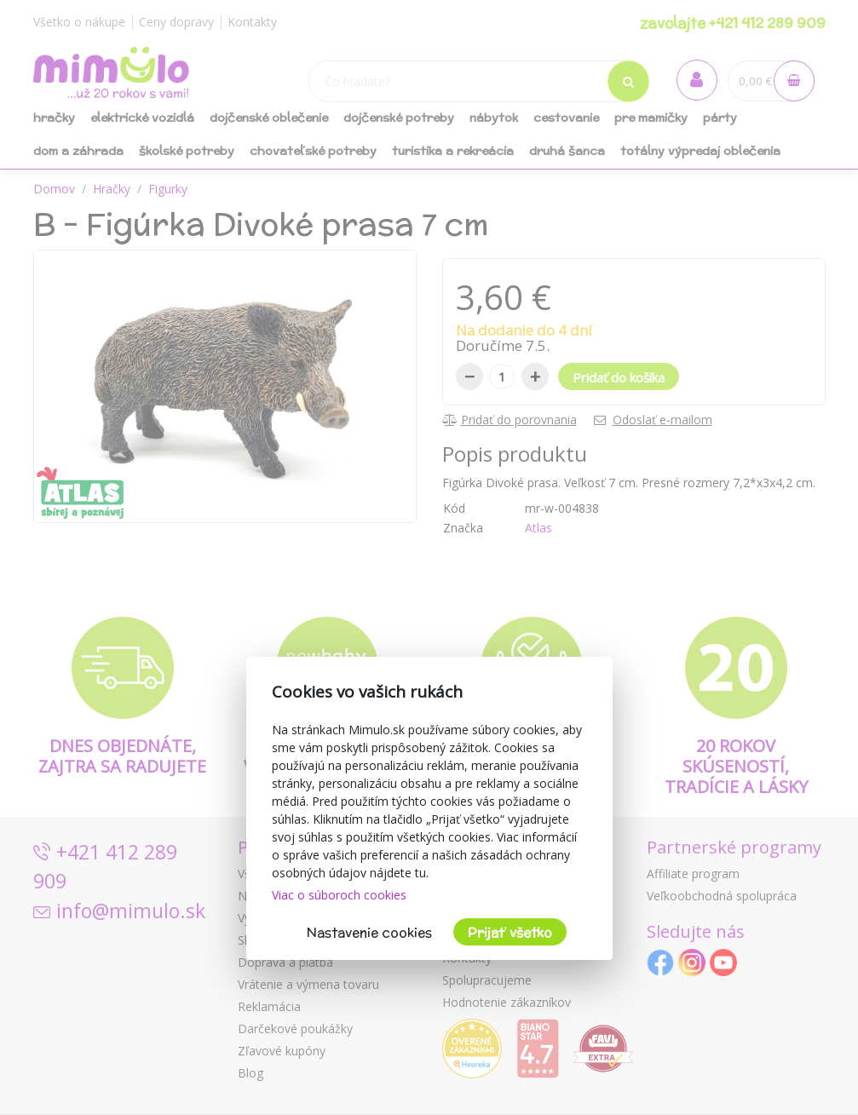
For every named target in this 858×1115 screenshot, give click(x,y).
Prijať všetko (510, 932)
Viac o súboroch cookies (339, 895)
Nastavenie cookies (369, 932)
